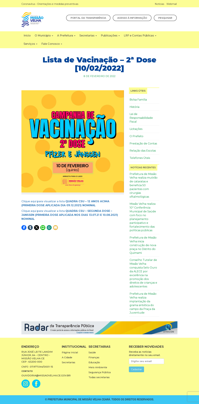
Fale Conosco (51, 43)
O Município (44, 35)
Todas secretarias (99, 377)
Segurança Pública (100, 372)
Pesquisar (165, 17)
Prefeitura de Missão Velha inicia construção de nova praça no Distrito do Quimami (143, 245)
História (134, 106)
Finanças (94, 357)
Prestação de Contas (143, 143)
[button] (23, 227)
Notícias (159, 3)
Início (27, 35)
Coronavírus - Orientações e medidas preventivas (49, 3)
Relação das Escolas (143, 150)
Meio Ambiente (98, 367)
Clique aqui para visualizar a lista (69, 214)
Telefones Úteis (140, 158)
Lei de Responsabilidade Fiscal (141, 117)
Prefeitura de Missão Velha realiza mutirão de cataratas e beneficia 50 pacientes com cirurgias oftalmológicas (143, 185)
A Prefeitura (66, 35)
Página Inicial (70, 352)
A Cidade (67, 357)
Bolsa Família (138, 99)
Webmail (171, 3)
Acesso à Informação (132, 17)
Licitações (136, 129)
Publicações (110, 35)
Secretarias (88, 35)
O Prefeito (136, 136)
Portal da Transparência (88, 17)
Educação (94, 362)
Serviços (30, 43)
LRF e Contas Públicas (140, 35)
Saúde (92, 352)
